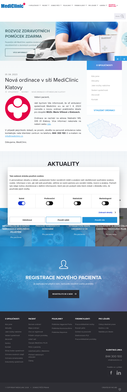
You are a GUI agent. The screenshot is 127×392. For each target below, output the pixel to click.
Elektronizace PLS (82, 335)
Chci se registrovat (35, 331)
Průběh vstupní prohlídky (38, 335)
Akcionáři (95, 94)
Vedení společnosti (99, 90)
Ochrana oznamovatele (14, 358)
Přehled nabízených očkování (36, 355)
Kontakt (94, 99)
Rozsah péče (80, 328)
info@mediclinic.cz (14, 136)
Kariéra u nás (104, 328)
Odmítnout (27, 220)
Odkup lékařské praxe (107, 324)
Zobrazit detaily (105, 212)
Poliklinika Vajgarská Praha (62, 324)
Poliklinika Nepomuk (59, 332)
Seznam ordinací (34, 324)
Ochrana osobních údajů (14, 354)
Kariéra (7, 343)
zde (49, 124)
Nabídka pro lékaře (106, 331)
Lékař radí (32, 339)
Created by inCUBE (112, 387)
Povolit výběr (63, 220)
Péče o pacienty (34, 347)
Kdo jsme (95, 76)
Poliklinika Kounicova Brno (62, 328)
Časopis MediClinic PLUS (37, 343)
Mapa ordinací (33, 328)
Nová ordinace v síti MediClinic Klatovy (48, 92)
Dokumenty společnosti (14, 362)
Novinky (25, 92)
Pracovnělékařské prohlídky (85, 339)
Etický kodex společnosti (14, 350)
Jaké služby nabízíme (100, 85)
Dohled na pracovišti (83, 331)
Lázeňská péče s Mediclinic (38, 351)
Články (30, 360)
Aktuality (95, 80)
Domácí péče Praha (41, 387)
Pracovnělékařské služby (84, 324)
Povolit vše (100, 220)
